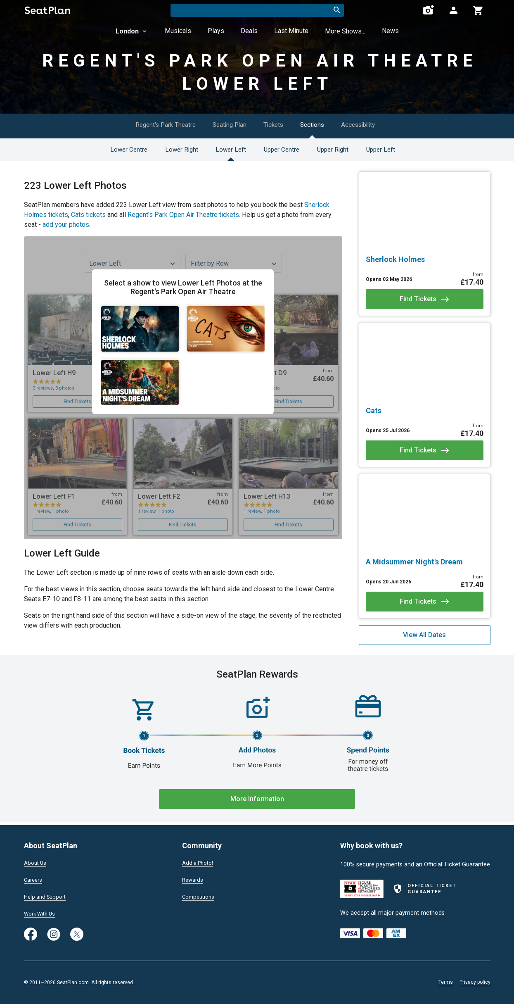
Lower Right (173, 149)
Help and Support (47, 895)
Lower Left (227, 149)
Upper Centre (282, 149)
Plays (216, 31)
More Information (257, 799)
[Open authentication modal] (453, 10)
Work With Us (42, 913)
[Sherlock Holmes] (424, 259)
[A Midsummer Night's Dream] (424, 562)
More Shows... (345, 31)
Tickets (275, 124)
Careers (34, 878)
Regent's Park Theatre (155, 124)
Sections (319, 124)
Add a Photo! (199, 860)
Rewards (193, 878)
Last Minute (291, 31)
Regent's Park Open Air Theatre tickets (183, 215)
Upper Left (392, 149)
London (132, 31)
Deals (249, 31)
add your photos (66, 224)
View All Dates (424, 635)
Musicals (178, 31)
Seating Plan (226, 124)
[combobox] (257, 10)
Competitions (200, 895)
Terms (445, 982)
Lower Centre (115, 149)
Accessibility (372, 124)
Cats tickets (88, 215)
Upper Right (339, 149)
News (390, 31)
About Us (36, 860)
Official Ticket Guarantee (457, 861)
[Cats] (424, 411)
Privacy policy (475, 982)
